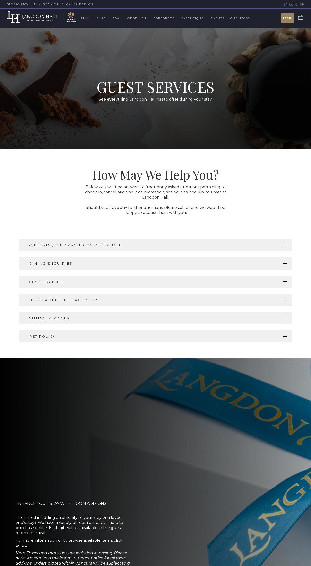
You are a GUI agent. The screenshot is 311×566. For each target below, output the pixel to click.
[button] (88, 19)
